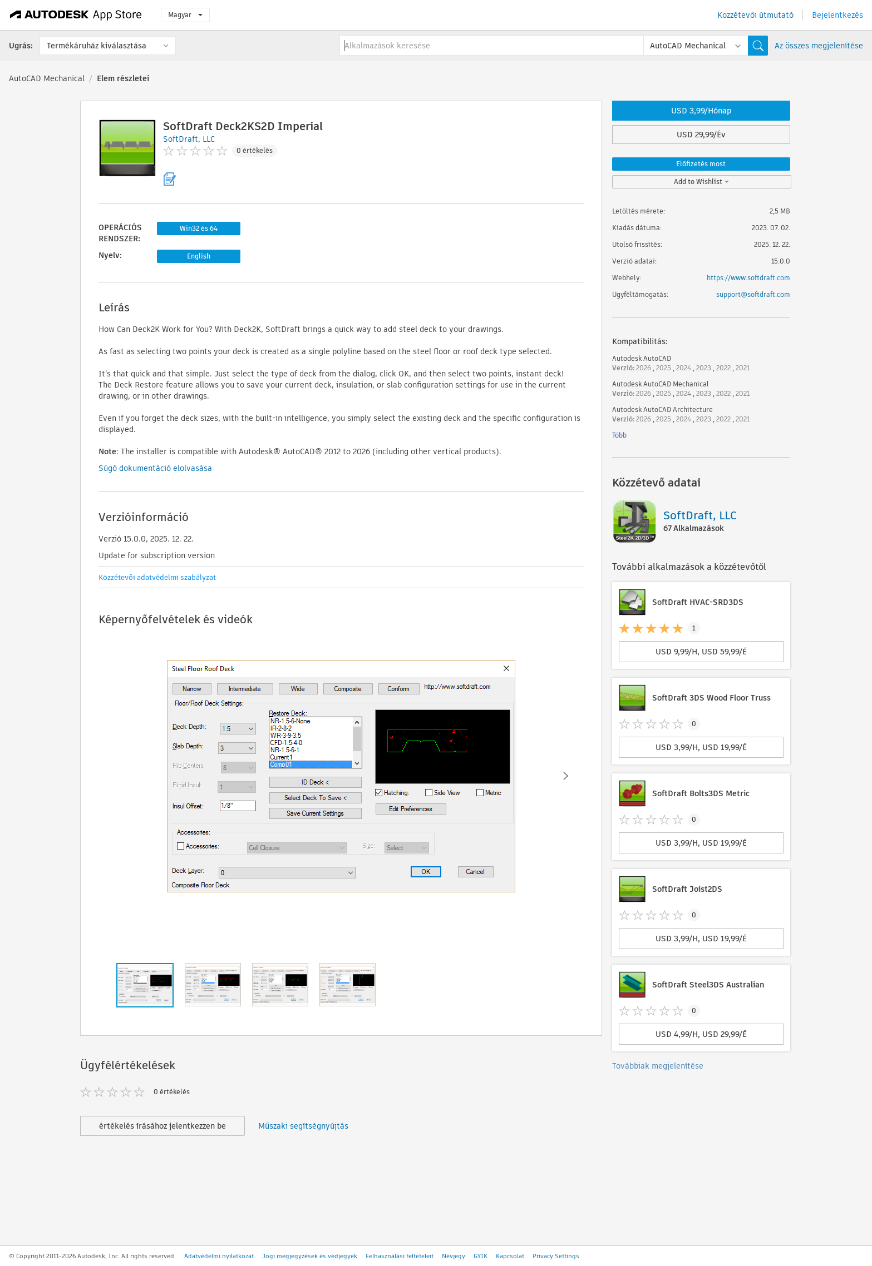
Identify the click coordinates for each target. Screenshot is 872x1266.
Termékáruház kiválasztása (96, 45)
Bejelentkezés (837, 15)
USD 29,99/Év (701, 134)
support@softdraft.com (753, 294)
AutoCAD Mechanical (47, 78)
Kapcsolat (510, 1256)
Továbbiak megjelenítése (657, 1065)
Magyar (185, 14)
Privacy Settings (556, 1256)
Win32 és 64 (199, 228)
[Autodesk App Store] (76, 15)
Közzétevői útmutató (755, 15)
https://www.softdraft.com (748, 277)
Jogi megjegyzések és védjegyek (309, 1256)
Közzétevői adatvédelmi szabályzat (157, 577)
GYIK (480, 1256)
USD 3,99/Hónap (701, 110)
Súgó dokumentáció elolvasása (155, 468)
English (198, 256)
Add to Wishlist (701, 181)
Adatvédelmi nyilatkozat (219, 1256)
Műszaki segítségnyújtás (303, 1125)
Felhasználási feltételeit (399, 1256)
